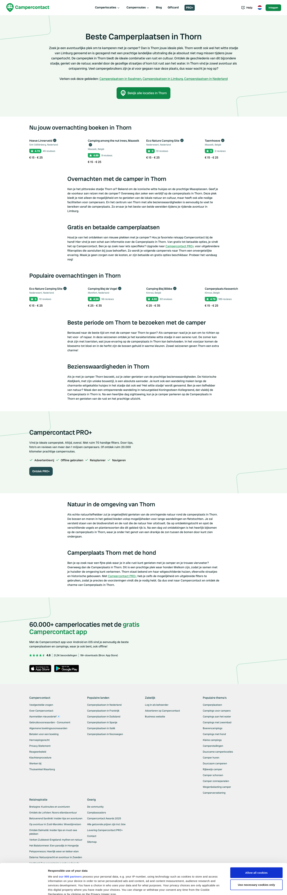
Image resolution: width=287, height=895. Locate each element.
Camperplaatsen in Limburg (163, 79)
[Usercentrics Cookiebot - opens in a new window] (24, 888)
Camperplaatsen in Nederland (206, 79)
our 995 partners (70, 847)
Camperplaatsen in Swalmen (120, 79)
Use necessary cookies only (256, 855)
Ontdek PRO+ (41, 471)
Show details (56, 887)
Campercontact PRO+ (179, 246)
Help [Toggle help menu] (246, 8)
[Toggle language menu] (259, 7)
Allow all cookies (256, 843)
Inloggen (273, 7)
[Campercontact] (28, 7)
